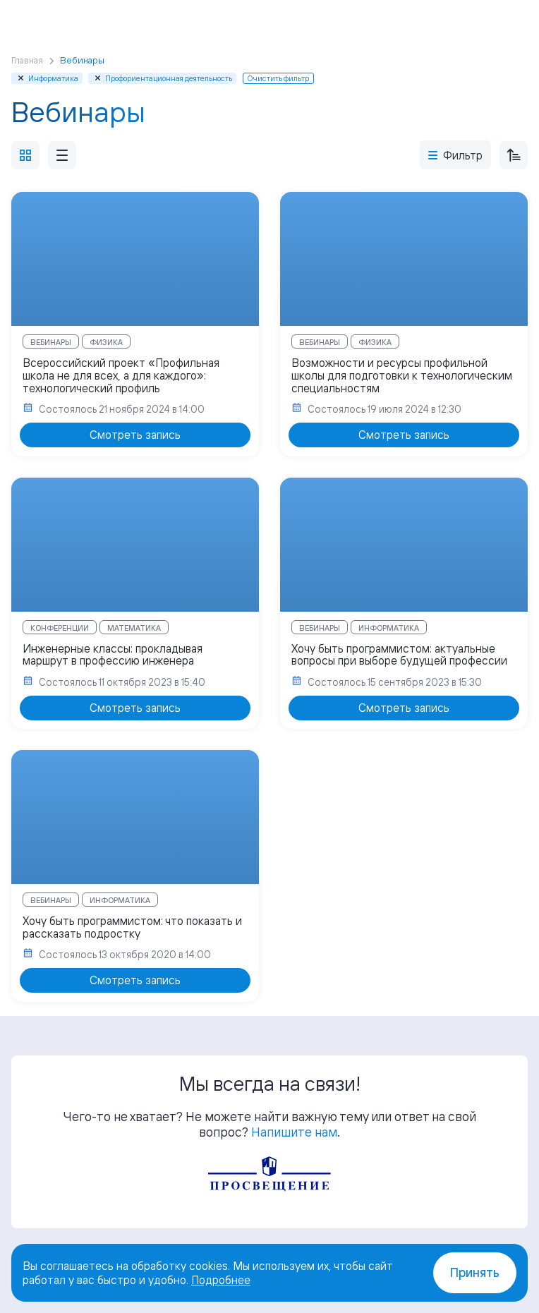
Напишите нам (294, 1131)
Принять (474, 1272)
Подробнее (220, 1280)
